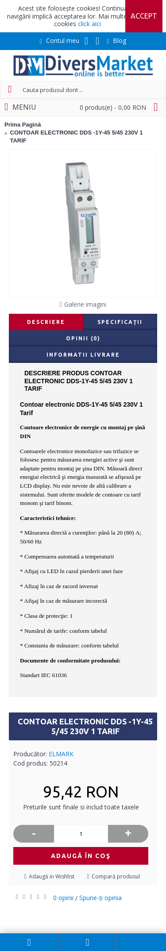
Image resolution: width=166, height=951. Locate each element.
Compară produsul (116, 876)
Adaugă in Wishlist (51, 876)
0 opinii (63, 897)
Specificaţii (120, 322)
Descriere (46, 322)
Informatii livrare (83, 355)
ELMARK (61, 754)
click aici (89, 23)
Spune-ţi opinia (100, 897)
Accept (144, 16)
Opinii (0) (83, 338)
